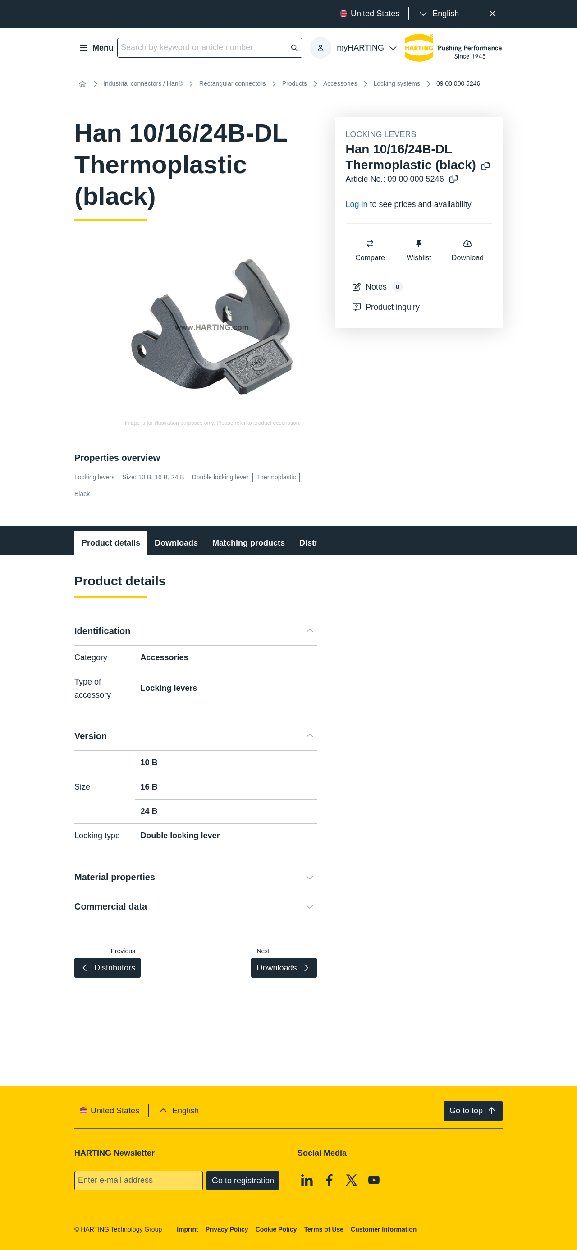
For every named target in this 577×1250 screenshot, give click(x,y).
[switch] (370, 243)
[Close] (492, 14)
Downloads (176, 542)
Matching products (248, 542)
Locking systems (396, 83)
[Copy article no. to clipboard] (452, 179)
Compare (370, 250)
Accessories (340, 83)
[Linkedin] (307, 1179)
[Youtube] (374, 1179)
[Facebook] (329, 1179)
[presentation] (438, 14)
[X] (351, 1179)
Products (294, 83)
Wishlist (418, 250)
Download (467, 250)
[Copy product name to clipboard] (484, 167)
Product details (111, 542)
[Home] (82, 84)
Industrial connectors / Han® (143, 83)
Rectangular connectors (232, 83)
